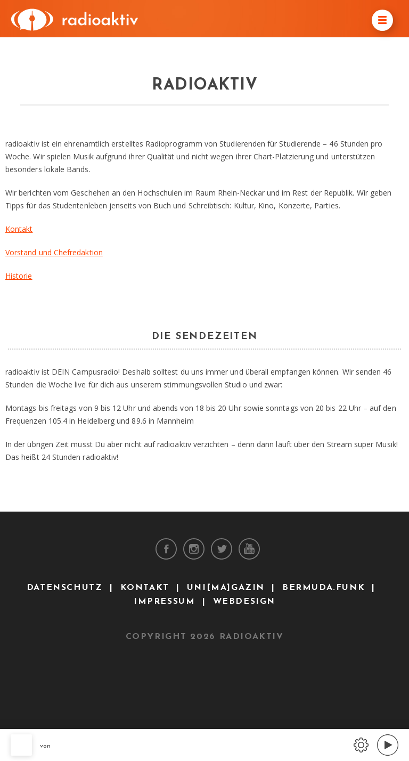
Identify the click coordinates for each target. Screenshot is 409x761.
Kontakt (19, 229)
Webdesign (244, 601)
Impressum (164, 601)
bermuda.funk (323, 588)
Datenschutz (65, 588)
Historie (18, 276)
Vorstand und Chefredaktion (54, 252)
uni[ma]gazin (226, 588)
